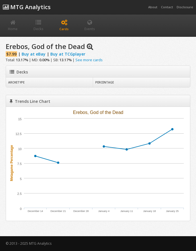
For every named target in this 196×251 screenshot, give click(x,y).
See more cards (89, 59)
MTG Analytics (27, 7)
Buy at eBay (34, 54)
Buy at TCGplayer (67, 54)
